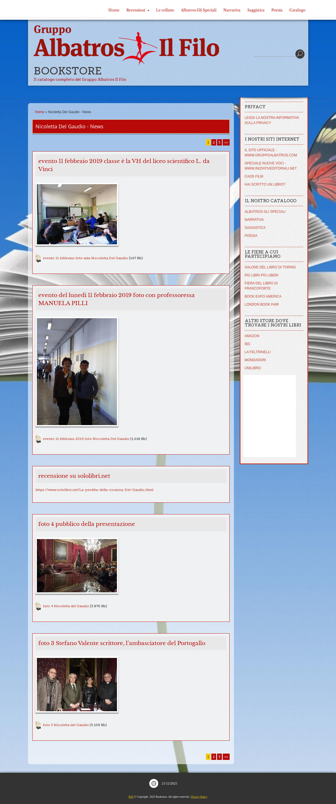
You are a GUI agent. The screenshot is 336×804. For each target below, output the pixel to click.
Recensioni (137, 10)
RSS (131, 796)
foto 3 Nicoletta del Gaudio (66, 725)
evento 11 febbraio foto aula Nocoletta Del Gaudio (85, 258)
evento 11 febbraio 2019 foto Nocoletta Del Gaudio (86, 439)
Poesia (277, 10)
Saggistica (256, 10)
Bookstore (68, 70)
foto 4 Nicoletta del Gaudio (66, 606)
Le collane (165, 10)
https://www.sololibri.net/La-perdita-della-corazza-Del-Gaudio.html (94, 490)
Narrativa (231, 10)
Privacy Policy (199, 796)
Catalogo (297, 10)
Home (114, 10)
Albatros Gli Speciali (198, 10)
